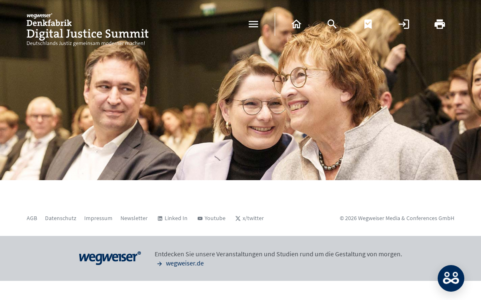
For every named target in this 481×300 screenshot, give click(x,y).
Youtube (215, 218)
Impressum (98, 218)
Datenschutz (60, 218)
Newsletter (134, 218)
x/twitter (253, 218)
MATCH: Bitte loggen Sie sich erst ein (451, 278)
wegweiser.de (179, 263)
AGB (32, 218)
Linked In (176, 218)
